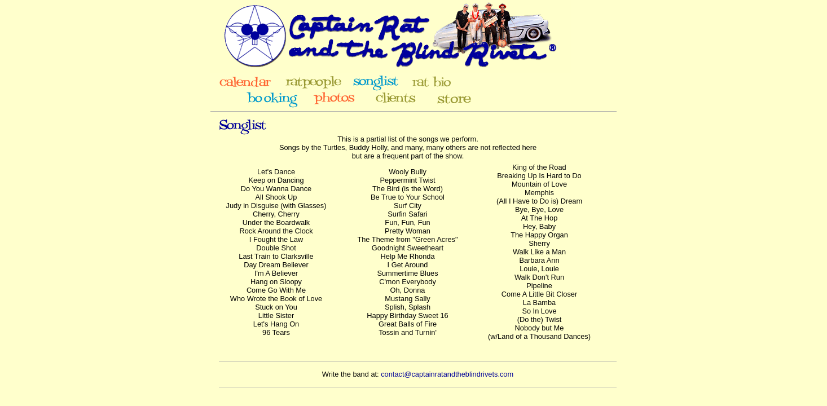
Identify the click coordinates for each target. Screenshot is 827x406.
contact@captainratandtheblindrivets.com (447, 374)
